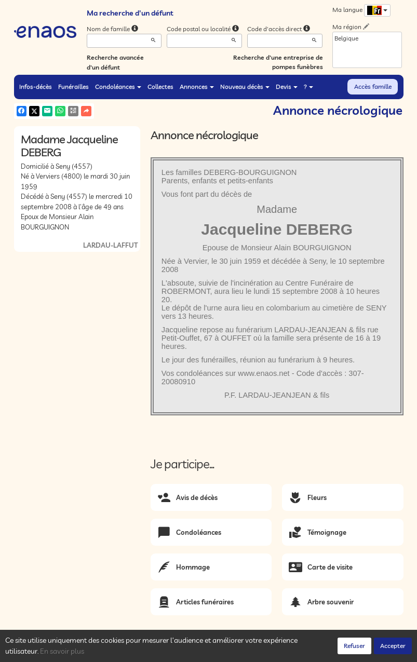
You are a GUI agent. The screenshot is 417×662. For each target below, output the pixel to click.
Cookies (156, 651)
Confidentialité (118, 651)
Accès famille (373, 86)
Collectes (160, 86)
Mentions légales (199, 651)
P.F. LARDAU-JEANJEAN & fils (277, 395)
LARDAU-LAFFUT (110, 245)
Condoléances (118, 86)
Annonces (197, 86)
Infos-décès (35, 86)
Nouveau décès (245, 86)
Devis (287, 86)
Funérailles (73, 86)
